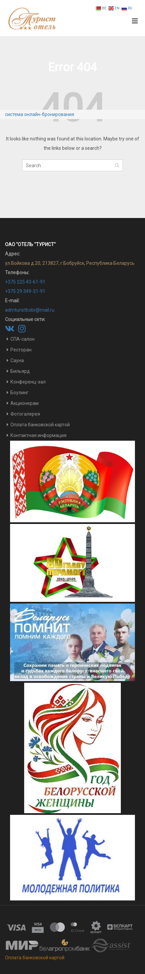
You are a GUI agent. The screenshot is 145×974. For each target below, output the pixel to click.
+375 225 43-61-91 (25, 282)
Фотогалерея (25, 414)
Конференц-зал (28, 382)
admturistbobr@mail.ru (29, 310)
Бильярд (20, 371)
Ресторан (21, 349)
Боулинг (19, 392)
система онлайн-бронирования (39, 114)
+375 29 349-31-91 (25, 291)
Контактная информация (38, 435)
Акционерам (24, 403)
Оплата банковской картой (40, 424)
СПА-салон (22, 339)
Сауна (17, 360)
